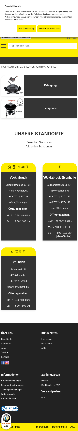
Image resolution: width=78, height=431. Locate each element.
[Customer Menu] (74, 37)
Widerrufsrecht (8, 394)
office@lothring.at (18, 202)
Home (4, 67)
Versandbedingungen (11, 380)
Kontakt (5, 357)
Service (4, 352)
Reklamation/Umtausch (12, 385)
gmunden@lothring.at (18, 286)
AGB (43, 348)
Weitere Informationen (14, 20)
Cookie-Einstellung (26, 28)
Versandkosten (8, 398)
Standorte (6, 343)
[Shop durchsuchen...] (42, 46)
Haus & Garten (15, 67)
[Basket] (68, 37)
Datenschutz (47, 343)
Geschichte (6, 339)
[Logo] (16, 38)
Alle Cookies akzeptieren (49, 28)
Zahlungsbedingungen (11, 389)
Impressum (46, 339)
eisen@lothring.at (59, 208)
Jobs (3, 348)
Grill (26, 67)
